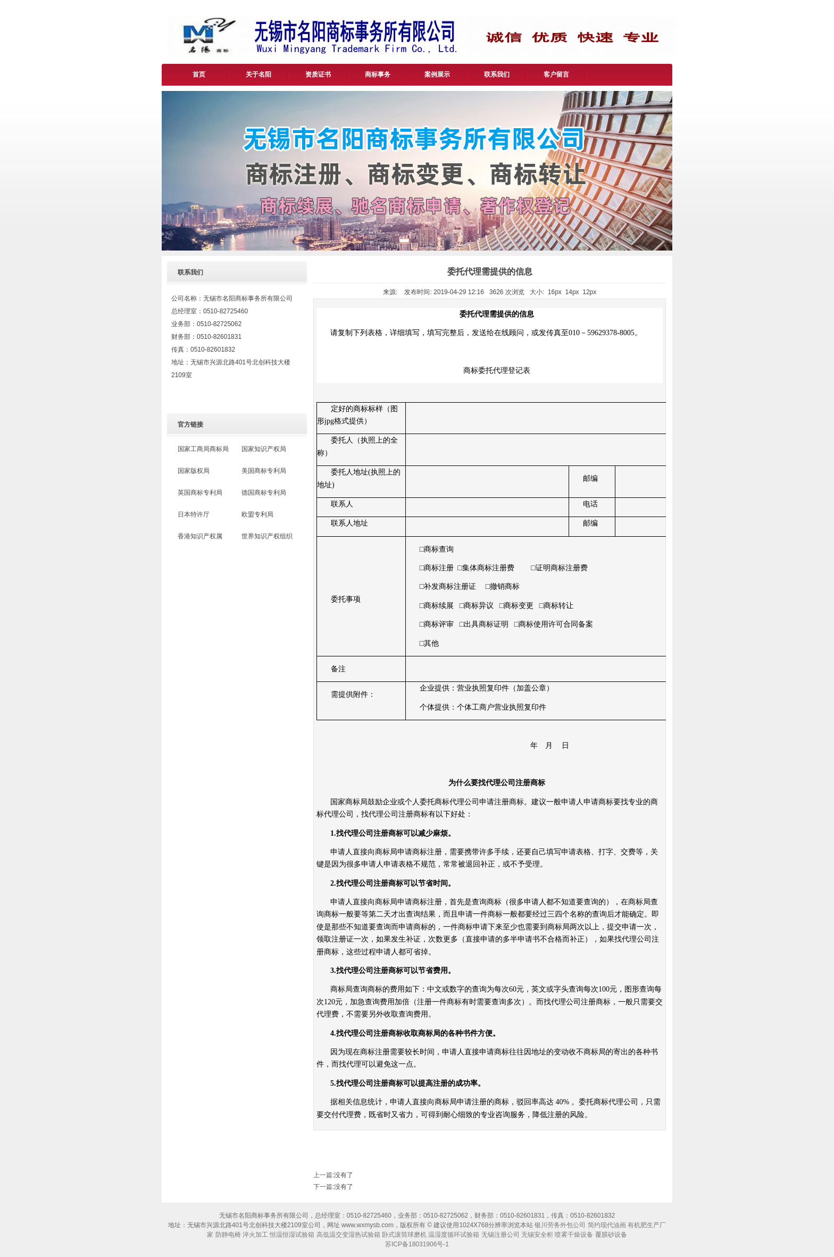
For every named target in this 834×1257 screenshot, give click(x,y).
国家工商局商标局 (203, 449)
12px (589, 292)
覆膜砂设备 (611, 1234)
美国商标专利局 (263, 471)
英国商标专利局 (200, 492)
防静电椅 (228, 1234)
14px (572, 292)
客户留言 (556, 74)
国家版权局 (194, 471)
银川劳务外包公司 (560, 1225)
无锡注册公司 (500, 1234)
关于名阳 (258, 74)
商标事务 (377, 74)
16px (555, 292)
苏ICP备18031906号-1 (417, 1244)
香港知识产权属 (200, 536)
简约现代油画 (607, 1225)
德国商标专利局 (263, 492)
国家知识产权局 (263, 449)
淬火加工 (255, 1234)
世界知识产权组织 (267, 536)
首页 (199, 74)
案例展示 (437, 74)
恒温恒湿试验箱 (292, 1234)
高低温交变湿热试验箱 (348, 1234)
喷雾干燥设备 (574, 1234)
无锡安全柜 (537, 1234)
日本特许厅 (194, 514)
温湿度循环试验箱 (453, 1234)
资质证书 (318, 74)
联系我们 (497, 74)
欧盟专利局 (257, 514)
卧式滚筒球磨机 (404, 1234)
